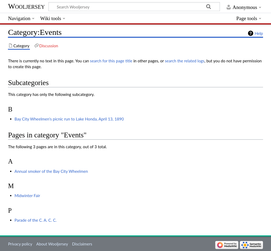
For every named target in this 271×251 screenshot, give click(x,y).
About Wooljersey (52, 243)
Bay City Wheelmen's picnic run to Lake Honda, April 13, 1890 (69, 119)
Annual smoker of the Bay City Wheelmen (51, 171)
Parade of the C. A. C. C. (36, 220)
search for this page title (111, 60)
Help (259, 33)
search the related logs (185, 60)
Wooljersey (26, 6)
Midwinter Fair (27, 195)
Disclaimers (82, 243)
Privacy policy (20, 243)
